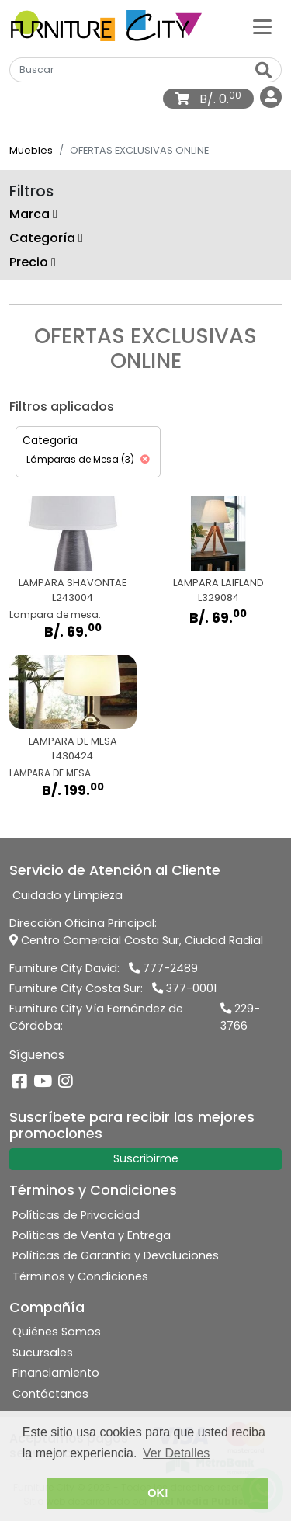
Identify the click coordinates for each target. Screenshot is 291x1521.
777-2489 (163, 968)
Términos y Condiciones (80, 1276)
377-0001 (184, 988)
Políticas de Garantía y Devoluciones (115, 1255)
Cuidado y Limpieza (67, 895)
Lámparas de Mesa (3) (88, 459)
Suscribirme (145, 1158)
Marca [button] (33, 214)
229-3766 (240, 1017)
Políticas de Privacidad (76, 1215)
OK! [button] (157, 1493)
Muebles (31, 150)
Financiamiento (55, 1372)
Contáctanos (50, 1393)
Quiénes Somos (56, 1331)
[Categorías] (262, 25)
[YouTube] (42, 1082)
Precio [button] (32, 262)
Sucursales (42, 1352)
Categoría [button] (46, 238)
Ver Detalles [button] (176, 1453)
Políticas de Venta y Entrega (91, 1235)
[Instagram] (65, 1082)
